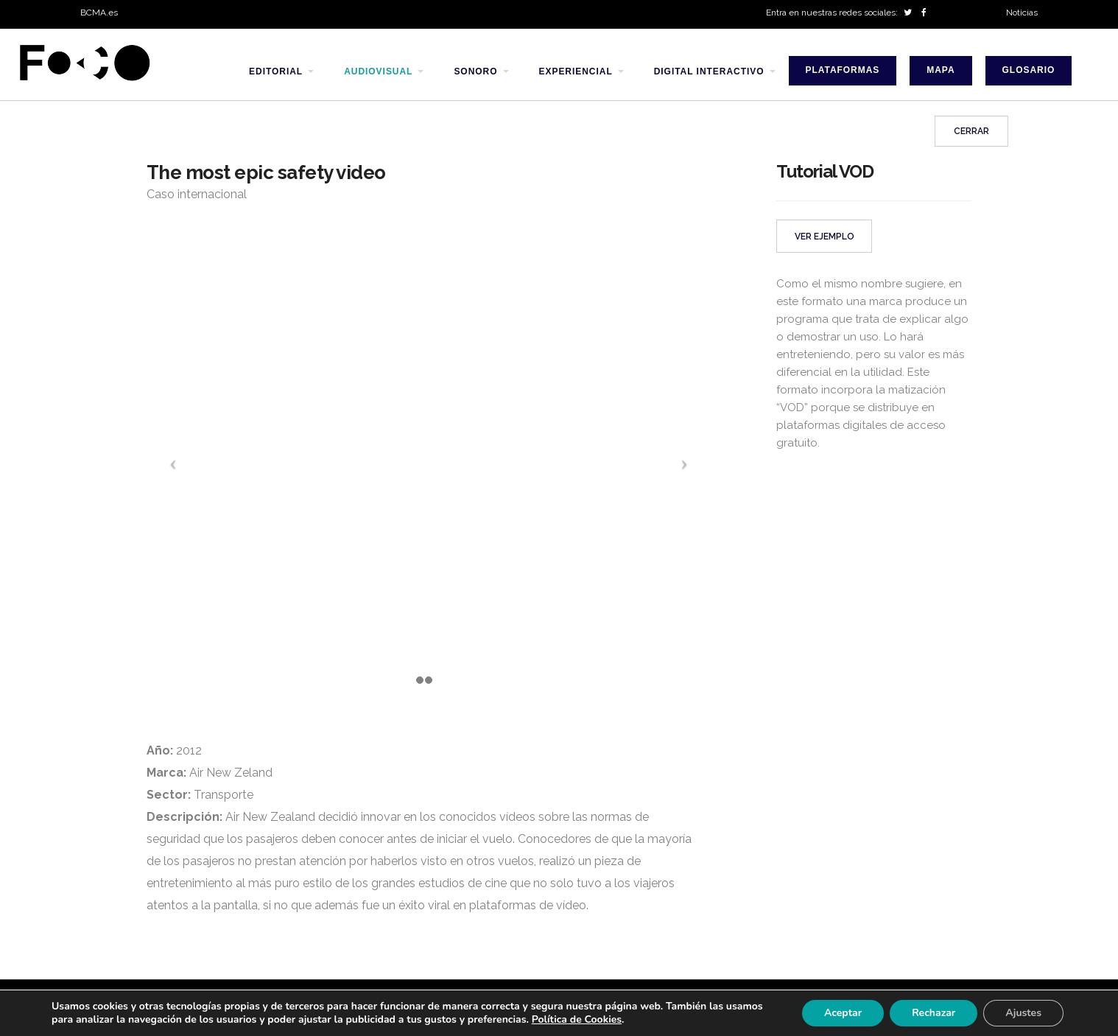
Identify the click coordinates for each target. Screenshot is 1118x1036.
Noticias (1022, 12)
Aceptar (843, 1013)
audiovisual (378, 71)
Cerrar (971, 131)
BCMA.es (99, 12)
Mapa (940, 70)
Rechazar (933, 1013)
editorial (276, 71)
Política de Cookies (577, 1019)
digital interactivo (709, 71)
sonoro (475, 71)
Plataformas (843, 70)
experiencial (576, 71)
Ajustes (1023, 1013)
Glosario (1028, 70)
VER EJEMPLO (824, 236)
